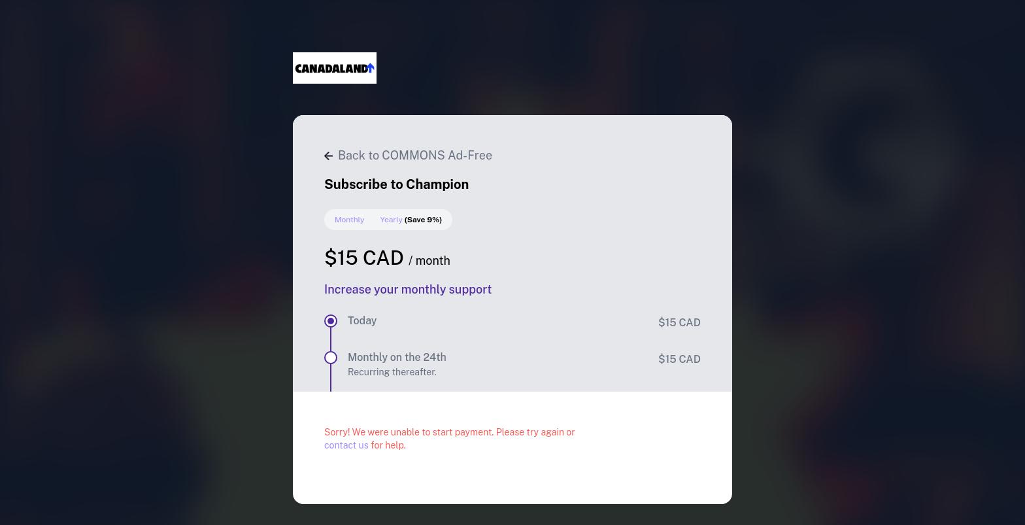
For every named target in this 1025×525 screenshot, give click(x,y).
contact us (346, 445)
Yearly (411, 219)
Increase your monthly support (408, 289)
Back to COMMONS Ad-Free (408, 155)
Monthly (349, 219)
